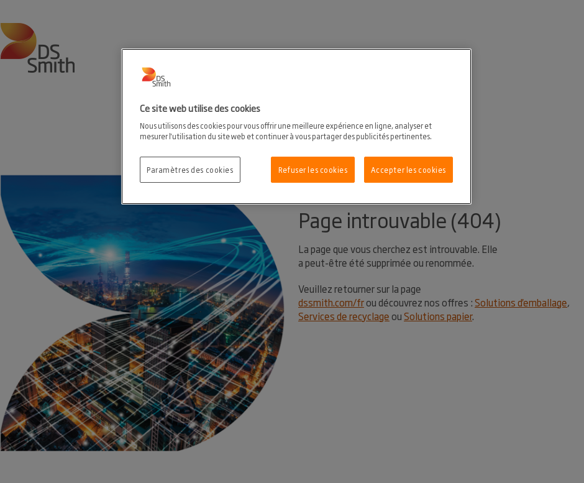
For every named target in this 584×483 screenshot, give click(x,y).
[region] (296, 126)
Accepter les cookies (408, 169)
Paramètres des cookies (190, 169)
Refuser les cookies (313, 169)
